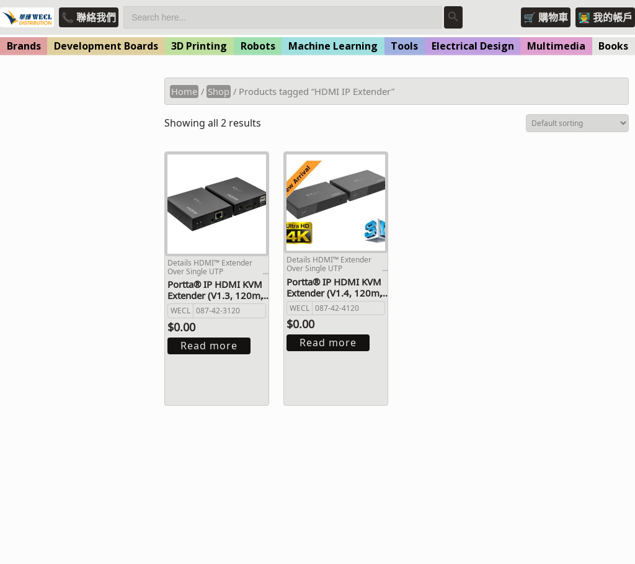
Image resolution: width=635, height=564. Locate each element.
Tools (404, 46)
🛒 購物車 (545, 17)
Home (184, 91)
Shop (218, 91)
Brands (24, 46)
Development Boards (106, 46)
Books (613, 46)
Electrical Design (473, 46)
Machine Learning (333, 46)
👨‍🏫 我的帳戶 (605, 17)
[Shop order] (577, 123)
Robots (258, 46)
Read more (209, 345)
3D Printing (199, 46)
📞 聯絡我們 (88, 17)
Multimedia (556, 46)
